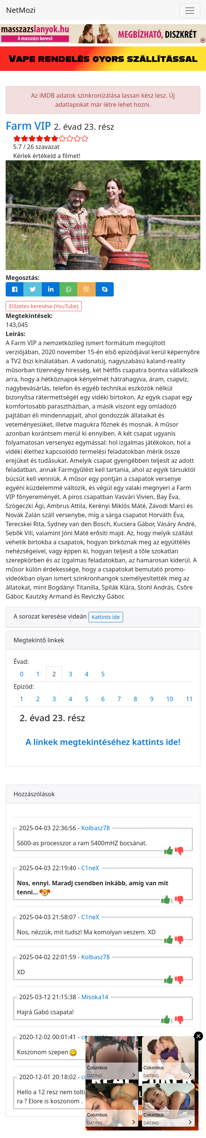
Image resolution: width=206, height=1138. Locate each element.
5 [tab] (103, 674)
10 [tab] (169, 699)
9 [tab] (151, 699)
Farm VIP (30, 125)
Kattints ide (106, 616)
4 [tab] (87, 674)
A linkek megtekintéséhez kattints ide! (103, 741)
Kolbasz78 (95, 828)
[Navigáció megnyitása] (189, 10)
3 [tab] (70, 674)
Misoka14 (94, 997)
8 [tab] (135, 699)
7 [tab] (119, 699)
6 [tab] (103, 699)
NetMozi (20, 10)
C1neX (90, 868)
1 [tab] (38, 674)
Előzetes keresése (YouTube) (43, 306)
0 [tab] (21, 674)
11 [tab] (189, 699)
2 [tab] (54, 674)
